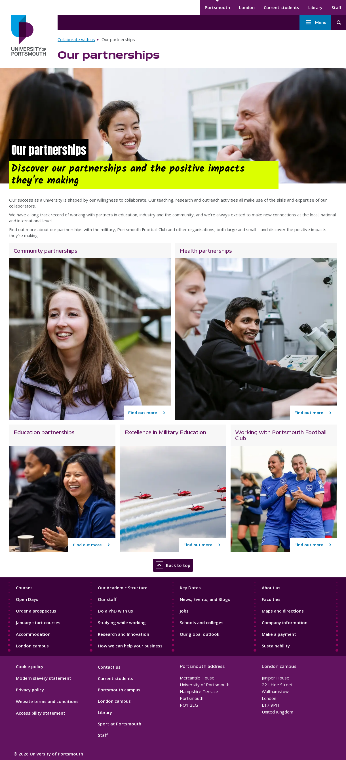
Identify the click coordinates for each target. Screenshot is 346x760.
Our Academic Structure (122, 587)
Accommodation (33, 634)
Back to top (173, 565)
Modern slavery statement (43, 678)
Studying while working (122, 622)
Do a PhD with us (115, 611)
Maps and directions (283, 611)
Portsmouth (217, 7)
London (247, 7)
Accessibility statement (40, 713)
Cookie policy (29, 666)
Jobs (184, 611)
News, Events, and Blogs (205, 599)
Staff (336, 7)
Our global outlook (199, 634)
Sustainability (276, 646)
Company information (284, 622)
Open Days (27, 599)
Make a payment (279, 634)
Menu (315, 22)
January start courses (38, 622)
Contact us (109, 667)
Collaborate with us (76, 39)
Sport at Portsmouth (119, 724)
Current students (281, 7)
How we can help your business (130, 646)
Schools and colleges (201, 622)
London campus (32, 646)
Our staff (107, 599)
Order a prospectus (36, 611)
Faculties (271, 599)
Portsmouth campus (119, 690)
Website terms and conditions (47, 701)
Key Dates (190, 587)
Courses (24, 587)
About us (271, 587)
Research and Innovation (123, 634)
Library (315, 7)
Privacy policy (30, 690)
